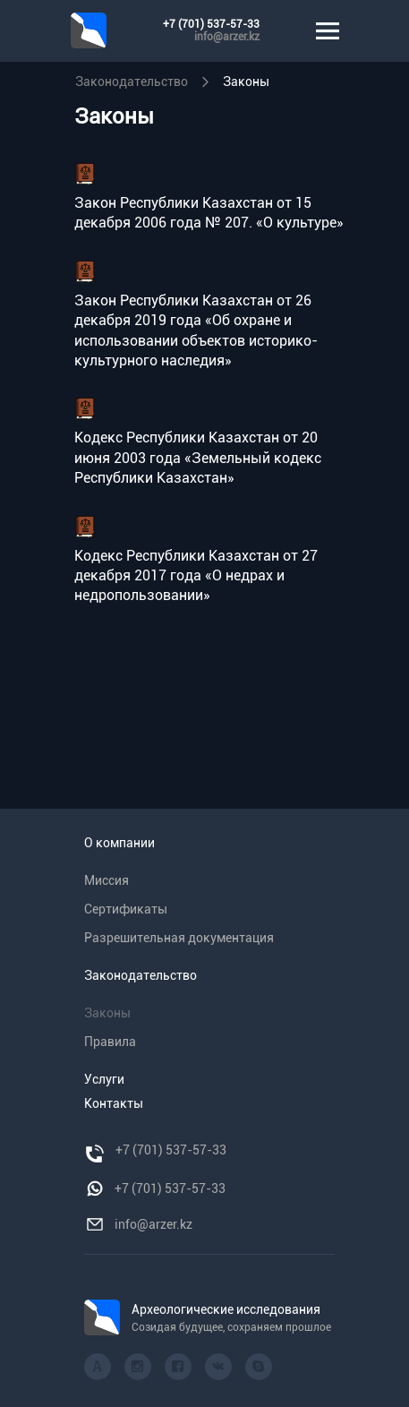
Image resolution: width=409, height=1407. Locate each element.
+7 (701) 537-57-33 (211, 24)
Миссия (106, 880)
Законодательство (131, 81)
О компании (119, 843)
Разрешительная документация (179, 938)
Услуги (104, 1079)
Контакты (113, 1103)
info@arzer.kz (227, 36)
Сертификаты (125, 909)
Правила (110, 1041)
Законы (246, 81)
